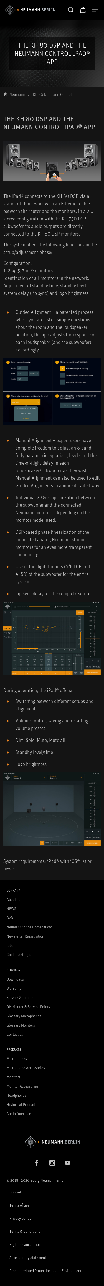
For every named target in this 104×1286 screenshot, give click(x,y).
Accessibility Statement (27, 1257)
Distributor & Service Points (28, 1006)
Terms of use (19, 1205)
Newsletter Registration (25, 936)
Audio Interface (19, 1113)
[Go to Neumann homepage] (52, 1142)
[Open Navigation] (95, 10)
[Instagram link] (52, 1162)
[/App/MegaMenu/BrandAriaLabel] (29, 10)
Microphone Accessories (26, 1067)
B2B (10, 917)
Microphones (17, 1058)
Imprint (15, 1192)
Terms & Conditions (24, 1231)
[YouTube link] (67, 1162)
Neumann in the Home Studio (29, 927)
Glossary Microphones (24, 1015)
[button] (70, 10)
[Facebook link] (36, 1162)
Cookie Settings (19, 954)
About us (13, 899)
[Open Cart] (82, 9)
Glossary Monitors (21, 1025)
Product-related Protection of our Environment (45, 1270)
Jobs (10, 945)
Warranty (14, 988)
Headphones (16, 1095)
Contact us (15, 1034)
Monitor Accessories (23, 1086)
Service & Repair (20, 997)
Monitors (14, 1076)
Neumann (17, 94)
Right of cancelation (25, 1244)
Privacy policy (20, 1218)
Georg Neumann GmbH (48, 1180)
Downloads (15, 979)
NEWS (11, 908)
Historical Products (22, 1104)
